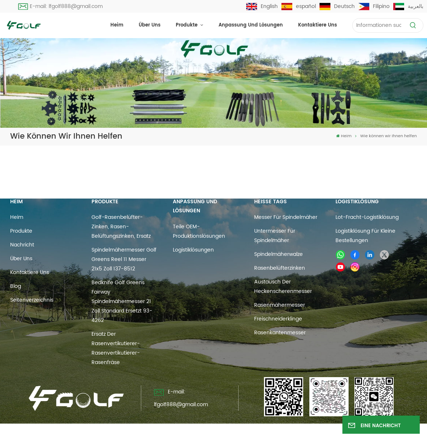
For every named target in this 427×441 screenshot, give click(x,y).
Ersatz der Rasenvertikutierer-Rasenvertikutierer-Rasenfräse (116, 348)
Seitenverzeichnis (31, 300)
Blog (15, 286)
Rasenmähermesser (279, 305)
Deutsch (337, 6)
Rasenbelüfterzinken (279, 268)
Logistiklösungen (193, 250)
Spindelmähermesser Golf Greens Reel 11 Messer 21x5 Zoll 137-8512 (124, 259)
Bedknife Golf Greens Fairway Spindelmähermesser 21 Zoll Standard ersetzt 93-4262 (122, 301)
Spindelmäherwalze (278, 254)
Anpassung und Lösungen (251, 25)
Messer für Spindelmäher (285, 217)
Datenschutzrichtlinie (296, 432)
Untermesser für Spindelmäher (274, 236)
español (298, 6)
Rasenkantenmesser (280, 332)
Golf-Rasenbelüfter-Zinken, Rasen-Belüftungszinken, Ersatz (121, 226)
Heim (116, 25)
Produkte (187, 25)
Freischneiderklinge (278, 319)
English (262, 6)
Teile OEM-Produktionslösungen (199, 231)
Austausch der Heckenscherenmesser (283, 286)
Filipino (374, 6)
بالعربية (408, 6)
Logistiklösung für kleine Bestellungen (365, 236)
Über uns (149, 25)
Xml (258, 432)
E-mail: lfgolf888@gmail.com (60, 6)
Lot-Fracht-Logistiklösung (367, 217)
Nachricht (22, 245)
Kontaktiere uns (317, 25)
